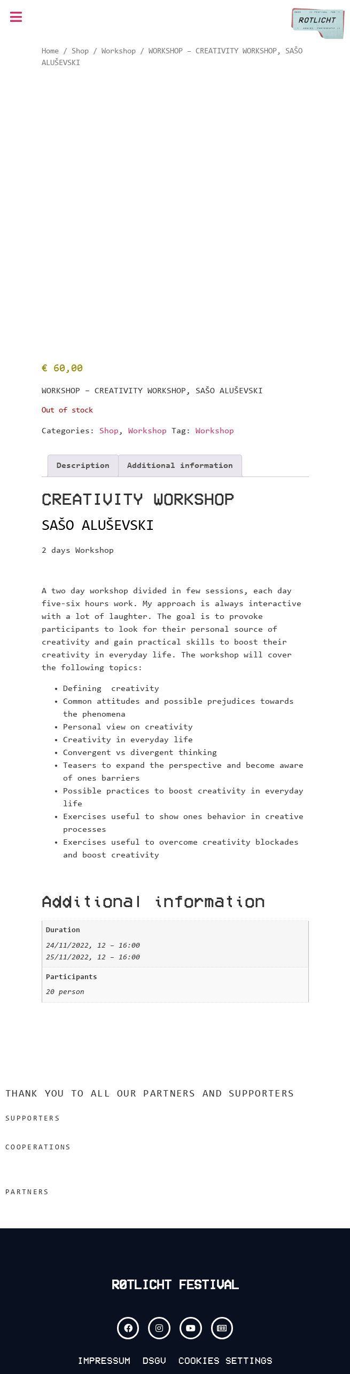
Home (50, 51)
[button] (16, 17)
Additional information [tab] (180, 466)
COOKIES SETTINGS (225, 1360)
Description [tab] (83, 466)
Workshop (119, 51)
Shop (80, 51)
